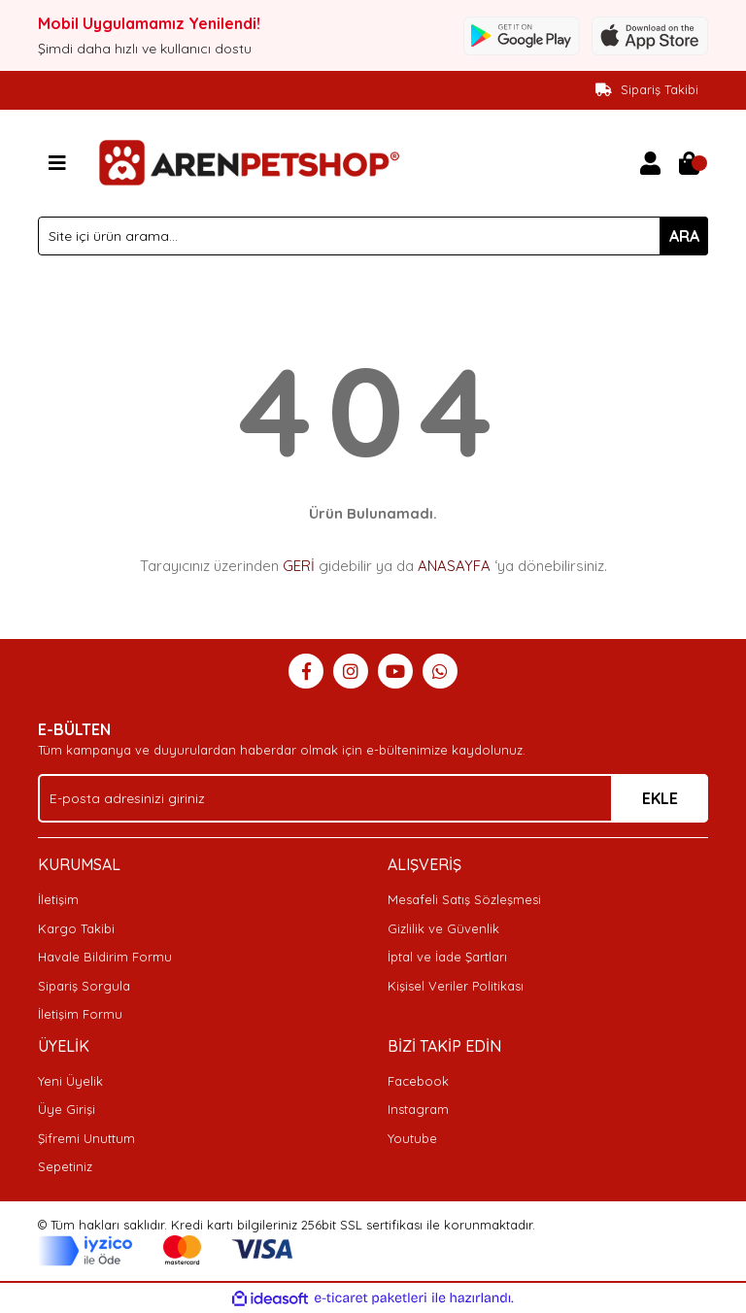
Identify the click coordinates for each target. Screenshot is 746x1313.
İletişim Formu (80, 1014)
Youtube (412, 1138)
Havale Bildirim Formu (105, 956)
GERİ (299, 565)
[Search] (373, 236)
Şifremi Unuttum (86, 1138)
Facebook (418, 1081)
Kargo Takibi (76, 928)
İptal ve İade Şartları (447, 956)
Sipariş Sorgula (84, 985)
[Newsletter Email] (373, 798)
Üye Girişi (66, 1109)
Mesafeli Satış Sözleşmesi (464, 899)
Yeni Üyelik (70, 1081)
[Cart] (688, 163)
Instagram (418, 1109)
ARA (684, 236)
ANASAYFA (454, 565)
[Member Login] (649, 163)
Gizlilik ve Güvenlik (443, 928)
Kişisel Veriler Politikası (456, 985)
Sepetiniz (65, 1166)
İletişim (58, 899)
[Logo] (246, 161)
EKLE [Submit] (660, 798)
